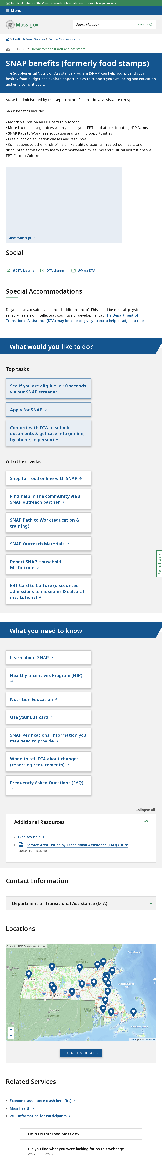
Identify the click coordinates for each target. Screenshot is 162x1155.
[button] (107, 892)
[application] (81, 892)
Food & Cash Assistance (64, 39)
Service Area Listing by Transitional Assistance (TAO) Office (77, 745)
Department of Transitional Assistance (58, 49)
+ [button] (11, 930)
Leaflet (133, 940)
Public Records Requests (26, 1122)
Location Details (81, 953)
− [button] (11, 936)
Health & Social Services (29, 39)
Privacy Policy (73, 1112)
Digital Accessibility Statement (31, 1112)
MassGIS (150, 940)
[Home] (7, 39)
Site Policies (100, 1112)
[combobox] (114, 24)
